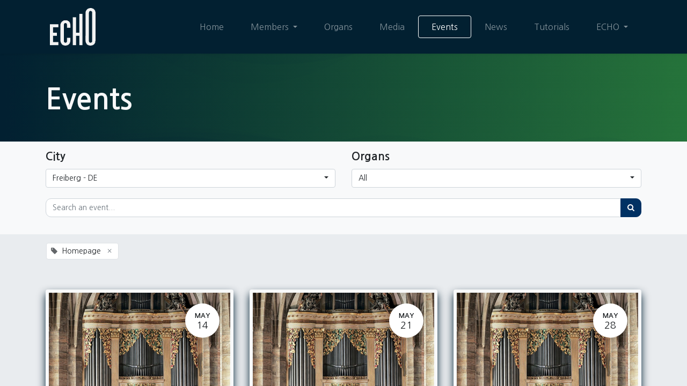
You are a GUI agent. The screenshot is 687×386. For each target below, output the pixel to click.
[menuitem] (211, 27)
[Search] (630, 207)
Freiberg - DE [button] (75, 178)
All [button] (363, 178)
